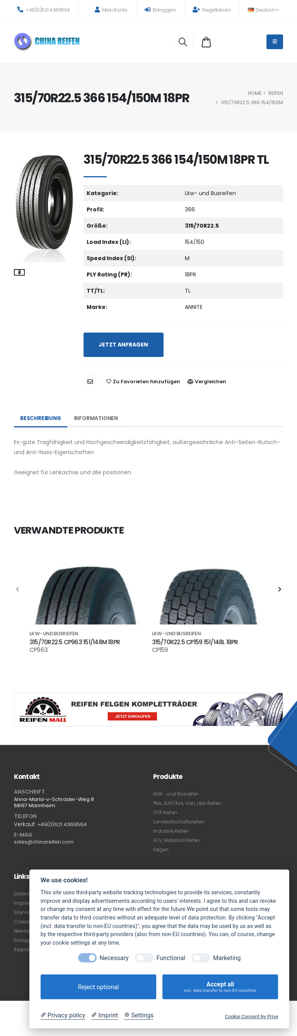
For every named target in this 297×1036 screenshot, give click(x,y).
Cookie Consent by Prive (251, 1016)
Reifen (275, 93)
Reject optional (98, 987)
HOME (254, 93)
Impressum (28, 903)
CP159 (160, 650)
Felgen (161, 849)
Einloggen (160, 10)
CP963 (38, 650)
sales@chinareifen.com (46, 842)
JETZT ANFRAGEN (123, 344)
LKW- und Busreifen (177, 794)
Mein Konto (111, 10)
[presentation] (18, 589)
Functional (171, 958)
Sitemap (24, 912)
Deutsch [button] (263, 10)
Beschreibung (41, 418)
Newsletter (27, 931)
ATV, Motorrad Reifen (179, 840)
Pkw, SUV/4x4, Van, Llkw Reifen (189, 803)
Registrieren (211, 10)
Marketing (227, 958)
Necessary (114, 958)
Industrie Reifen (172, 831)
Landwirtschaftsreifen (180, 821)
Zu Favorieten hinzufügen (143, 381)
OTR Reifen (166, 812)
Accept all (220, 987)
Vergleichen (206, 381)
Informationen (98, 418)
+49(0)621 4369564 (43, 10)
